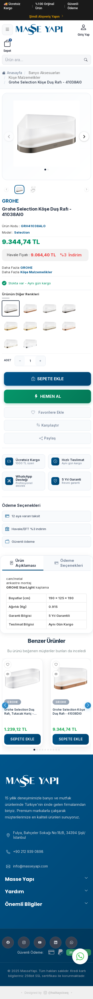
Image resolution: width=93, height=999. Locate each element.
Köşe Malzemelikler (24, 77)
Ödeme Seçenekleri (69, 563)
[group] (46, 134)
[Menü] (7, 29)
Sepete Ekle (47, 378)
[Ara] (86, 59)
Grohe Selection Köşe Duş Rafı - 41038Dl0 (69, 711)
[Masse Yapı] (44, 29)
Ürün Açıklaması (23, 563)
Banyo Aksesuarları (44, 73)
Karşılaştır (50, 425)
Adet (7, 360)
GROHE (10, 201)
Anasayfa (12, 73)
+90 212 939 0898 (28, 851)
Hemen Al (47, 396)
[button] (45, 169)
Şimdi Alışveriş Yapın (46, 16)
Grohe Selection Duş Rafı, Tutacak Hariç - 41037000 (19, 711)
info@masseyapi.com (30, 866)
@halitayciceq (56, 993)
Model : (16, 232)
